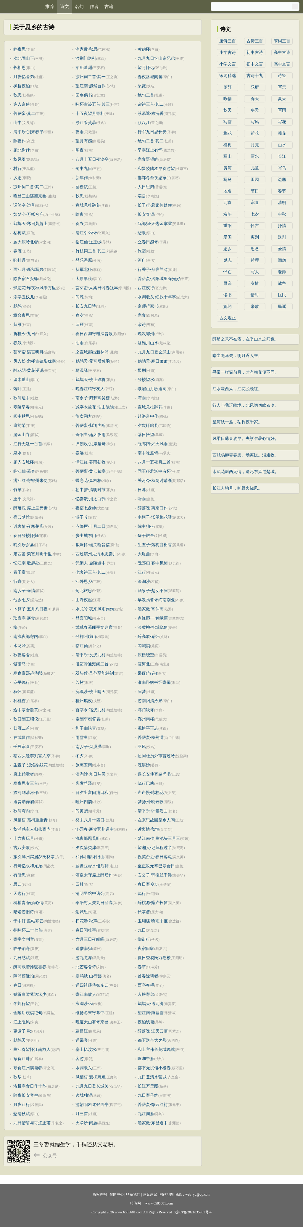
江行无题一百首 (27, 444)
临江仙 (81, 646)
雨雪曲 (81, 737)
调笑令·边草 (24, 205)
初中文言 (254, 64)
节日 (255, 191)
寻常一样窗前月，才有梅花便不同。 (245, 372)
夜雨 (79, 132)
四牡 (79, 884)
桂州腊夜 (83, 701)
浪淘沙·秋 (84, 1003)
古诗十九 (254, 75)
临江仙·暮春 (24, 471)
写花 (282, 122)
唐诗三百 (227, 41)
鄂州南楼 (146, 719)
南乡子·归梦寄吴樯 (92, 398)
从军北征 (83, 269)
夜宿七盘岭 (85, 508)
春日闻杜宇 (85, 930)
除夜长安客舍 (25, 1095)
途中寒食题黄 (25, 710)
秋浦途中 (21, 398)
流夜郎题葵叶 (87, 838)
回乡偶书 (83, 95)
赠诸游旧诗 (23, 912)
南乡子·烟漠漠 (88, 746)
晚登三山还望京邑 (29, 196)
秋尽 (17, 1077)
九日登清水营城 (152, 1077)
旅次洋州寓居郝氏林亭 (34, 857)
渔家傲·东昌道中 (153, 1123)
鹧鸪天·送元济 (151, 1003)
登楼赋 (81, 187)
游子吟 (81, 517)
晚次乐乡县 (23, 545)
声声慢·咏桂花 (151, 792)
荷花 (255, 133)
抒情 (282, 225)
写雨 (282, 110)
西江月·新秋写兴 (28, 269)
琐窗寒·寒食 (24, 618)
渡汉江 (144, 122)
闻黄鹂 (81, 811)
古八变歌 (21, 847)
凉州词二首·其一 (90, 77)
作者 (94, 6)
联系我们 (133, 1194)
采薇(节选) (147, 673)
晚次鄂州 (146, 334)
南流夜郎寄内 (25, 636)
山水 (282, 145)
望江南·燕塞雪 (151, 1013)
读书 (227, 295)
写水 (255, 156)
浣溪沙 (144, 765)
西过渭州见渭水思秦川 (96, 554)
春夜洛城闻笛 (150, 77)
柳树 (227, 145)
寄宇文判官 (23, 939)
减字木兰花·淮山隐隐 (94, 407)
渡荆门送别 (85, 58)
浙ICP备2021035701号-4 (193, 1212)
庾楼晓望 (146, 655)
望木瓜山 (21, 379)
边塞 (282, 179)
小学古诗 (227, 52)
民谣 (282, 306)
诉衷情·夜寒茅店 (28, 526)
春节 (282, 191)
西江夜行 (146, 288)
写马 (227, 179)
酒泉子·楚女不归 (153, 590)
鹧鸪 (17, 306)
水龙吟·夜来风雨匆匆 (94, 609)
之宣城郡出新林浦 (92, 352)
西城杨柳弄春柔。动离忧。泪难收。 (245, 455)
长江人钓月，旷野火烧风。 (237, 488)
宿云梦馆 (21, 517)
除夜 (79, 214)
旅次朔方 (83, 416)
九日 (142, 930)
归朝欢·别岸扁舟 (90, 444)
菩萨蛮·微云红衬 (153, 1104)
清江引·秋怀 (86, 233)
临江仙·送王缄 (88, 242)
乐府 (255, 87)
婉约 (227, 306)
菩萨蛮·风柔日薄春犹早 (96, 288)
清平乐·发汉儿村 (90, 655)
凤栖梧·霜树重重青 (30, 820)
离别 (255, 237)
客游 (79, 1058)
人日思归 (146, 187)
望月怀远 (146, 67)
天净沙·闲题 (86, 1123)
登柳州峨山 (85, 636)
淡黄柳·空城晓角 (153, 627)
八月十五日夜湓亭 (92, 159)
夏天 (282, 99)
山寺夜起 (83, 600)
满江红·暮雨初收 (90, 462)
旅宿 (142, 251)
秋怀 (17, 691)
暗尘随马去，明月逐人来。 (237, 355)
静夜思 (19, 49)
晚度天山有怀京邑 (92, 1022)
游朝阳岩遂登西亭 (92, 1104)
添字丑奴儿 (23, 297)
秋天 (227, 110)
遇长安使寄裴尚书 (154, 774)
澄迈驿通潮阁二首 (92, 664)
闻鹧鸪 (144, 646)
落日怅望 (146, 434)
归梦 (142, 691)
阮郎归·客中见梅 (153, 563)
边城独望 (83, 1095)
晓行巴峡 (146, 783)
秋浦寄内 (21, 811)
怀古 (255, 225)
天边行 (19, 893)
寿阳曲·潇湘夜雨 (90, 434)
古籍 (108, 6)
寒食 (142, 315)
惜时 (255, 295)
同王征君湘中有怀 (154, 471)
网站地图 (166, 1194)
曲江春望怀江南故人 (32, 1049)
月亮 (255, 145)
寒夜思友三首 (25, 783)
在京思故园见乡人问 (156, 820)
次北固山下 (23, 58)
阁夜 (79, 150)
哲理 (255, 260)
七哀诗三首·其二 (90, 572)
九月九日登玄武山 (154, 352)
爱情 (282, 249)
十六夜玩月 (23, 838)
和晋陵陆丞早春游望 (156, 168)
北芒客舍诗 (85, 967)
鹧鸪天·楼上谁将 (90, 379)
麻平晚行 (21, 682)
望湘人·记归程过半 (155, 847)
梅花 (227, 133)
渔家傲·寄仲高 (151, 609)
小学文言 (227, 64)
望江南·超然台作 (90, 86)
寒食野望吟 (148, 159)
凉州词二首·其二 (28, 187)
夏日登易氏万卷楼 (154, 958)
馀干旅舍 (146, 535)
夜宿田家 (146, 948)
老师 (282, 272)
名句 (79, 6)
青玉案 (19, 572)
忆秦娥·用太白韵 (90, 499)
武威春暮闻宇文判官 (94, 627)
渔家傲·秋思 (86, 49)
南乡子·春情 (24, 590)
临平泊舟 (21, 948)
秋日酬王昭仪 (25, 719)
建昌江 (81, 1031)
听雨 (142, 499)
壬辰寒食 (21, 746)
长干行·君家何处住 (155, 205)
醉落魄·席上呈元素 (30, 508)
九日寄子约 (148, 1095)
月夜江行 (21, 1104)
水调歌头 (83, 1068)
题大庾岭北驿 (25, 242)
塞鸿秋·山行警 (88, 976)
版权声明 (100, 1194)
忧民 (282, 295)
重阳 (17, 499)
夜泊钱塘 (146, 1022)
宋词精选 (227, 75)
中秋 (282, 214)
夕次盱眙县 (148, 425)
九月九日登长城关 (92, 1086)
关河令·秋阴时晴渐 (155, 480)
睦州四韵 (83, 802)
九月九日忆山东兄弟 (156, 58)
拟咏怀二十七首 (27, 930)
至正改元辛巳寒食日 (156, 866)
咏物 (227, 99)
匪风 (142, 746)
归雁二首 (21, 728)
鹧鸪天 (19, 1040)
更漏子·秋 (22, 1031)
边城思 (81, 912)
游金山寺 (21, 434)
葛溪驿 (81, 370)
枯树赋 (19, 233)
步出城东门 (85, 535)
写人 (255, 272)
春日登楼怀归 (25, 535)
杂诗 (142, 324)
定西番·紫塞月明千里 (32, 554)
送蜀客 (81, 1040)
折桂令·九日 (24, 334)
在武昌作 (21, 737)
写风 (255, 122)
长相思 (19, 67)
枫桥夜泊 (21, 86)
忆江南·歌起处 (26, 563)
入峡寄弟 (146, 994)
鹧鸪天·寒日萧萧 (153, 361)
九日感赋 (21, 958)
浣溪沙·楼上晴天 (90, 691)
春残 (17, 343)
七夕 (255, 214)
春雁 (17, 251)
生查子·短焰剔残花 (30, 765)
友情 (255, 283)
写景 (282, 87)
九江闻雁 (146, 1114)
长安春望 (146, 214)
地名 (227, 191)
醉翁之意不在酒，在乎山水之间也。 (245, 339)
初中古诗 (254, 52)
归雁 (17, 324)
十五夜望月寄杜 (89, 113)
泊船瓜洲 (83, 67)
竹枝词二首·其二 (90, 251)
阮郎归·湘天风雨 (153, 444)
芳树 (79, 682)
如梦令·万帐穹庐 (28, 214)
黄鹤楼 (144, 49)
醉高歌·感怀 (148, 636)
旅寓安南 (83, 765)
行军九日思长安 (152, 132)
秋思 (17, 95)
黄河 (227, 168)
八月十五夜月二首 (154, 462)
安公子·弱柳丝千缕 (155, 875)
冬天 (255, 110)
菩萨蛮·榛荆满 (151, 737)
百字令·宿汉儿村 (90, 710)
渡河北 (144, 664)
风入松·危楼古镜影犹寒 (34, 361)
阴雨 (79, 343)
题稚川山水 (148, 343)
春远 (79, 453)
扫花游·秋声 (86, 921)
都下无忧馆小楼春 (154, 1068)
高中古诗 (282, 52)
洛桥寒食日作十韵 (29, 1086)
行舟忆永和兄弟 (27, 866)
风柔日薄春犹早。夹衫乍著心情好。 (245, 438)
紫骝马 (19, 664)
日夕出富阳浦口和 (92, 792)
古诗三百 (254, 41)
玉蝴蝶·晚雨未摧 (153, 921)
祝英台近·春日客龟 (155, 857)
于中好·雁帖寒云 (28, 921)
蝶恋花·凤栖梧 (88, 480)
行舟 (17, 581)
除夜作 (19, 141)
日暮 (142, 490)
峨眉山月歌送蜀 (152, 389)
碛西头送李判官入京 (32, 756)
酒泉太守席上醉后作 (94, 875)
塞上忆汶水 (85, 1049)
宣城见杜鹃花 (87, 205)
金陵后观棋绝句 (27, 1013)
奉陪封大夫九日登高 (94, 902)
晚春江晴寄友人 (89, 389)
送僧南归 (83, 948)
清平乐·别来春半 (28, 132)
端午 (227, 214)
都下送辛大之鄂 (152, 1040)
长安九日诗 (85, 306)
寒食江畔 (21, 1058)
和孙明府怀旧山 (89, 857)
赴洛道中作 (148, 416)
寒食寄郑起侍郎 (27, 673)
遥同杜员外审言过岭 (156, 756)
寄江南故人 (85, 994)
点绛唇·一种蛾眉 (153, 618)
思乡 (227, 249)
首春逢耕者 (148, 976)
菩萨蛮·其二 (24, 113)
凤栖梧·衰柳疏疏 (90, 1077)
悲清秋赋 (21, 1114)
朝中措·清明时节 (90, 490)
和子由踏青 (85, 728)
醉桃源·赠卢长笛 (153, 902)
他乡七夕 (21, 600)
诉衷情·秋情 (148, 829)
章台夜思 (21, 315)
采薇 (142, 86)
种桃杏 (19, 701)
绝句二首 (146, 95)
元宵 (227, 202)
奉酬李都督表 (87, 719)
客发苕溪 (83, 783)
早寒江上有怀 (150, 150)
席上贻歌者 (23, 774)
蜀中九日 (83, 168)
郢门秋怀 (146, 710)
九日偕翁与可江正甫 (32, 1123)
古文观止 (227, 318)
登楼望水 (146, 379)
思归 (17, 884)
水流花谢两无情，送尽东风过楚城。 (245, 471)
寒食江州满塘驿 (27, 1068)
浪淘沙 (144, 581)
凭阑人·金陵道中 (90, 563)
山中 (17, 122)
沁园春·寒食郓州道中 (94, 829)
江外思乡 (83, 581)
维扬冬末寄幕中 (89, 1013)
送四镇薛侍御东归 (92, 985)
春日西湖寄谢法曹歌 (94, 334)
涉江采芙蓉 (85, 122)
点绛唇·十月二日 (90, 526)
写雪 (227, 122)
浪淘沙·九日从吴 (90, 774)
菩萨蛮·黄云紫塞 (90, 471)
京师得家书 (148, 306)
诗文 (64, 6)
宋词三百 (282, 41)
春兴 (79, 223)
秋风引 (19, 159)
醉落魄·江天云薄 (153, 1031)
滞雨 (142, 398)
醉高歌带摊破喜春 (29, 967)
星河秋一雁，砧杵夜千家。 (237, 422)
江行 (142, 572)
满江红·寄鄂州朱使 (30, 480)
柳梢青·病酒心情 (28, 902)
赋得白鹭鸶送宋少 (29, 994)
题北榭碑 (21, 150)
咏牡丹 (19, 260)
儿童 (255, 168)
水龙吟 (19, 646)
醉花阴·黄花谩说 (28, 370)
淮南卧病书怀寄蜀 (154, 682)
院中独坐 (146, 526)
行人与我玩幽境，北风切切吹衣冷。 (245, 405)
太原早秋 (83, 278)
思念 (255, 249)
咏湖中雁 (146, 1058)
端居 (142, 196)
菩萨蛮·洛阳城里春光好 (159, 278)
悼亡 (227, 272)
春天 (255, 99)
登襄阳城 (83, 618)
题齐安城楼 (23, 462)
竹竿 (17, 490)
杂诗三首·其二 (151, 104)
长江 (282, 156)
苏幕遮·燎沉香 (151, 113)
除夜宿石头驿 (25, 278)
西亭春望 (146, 985)
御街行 (144, 939)
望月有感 (83, 141)
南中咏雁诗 (148, 453)
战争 (282, 283)
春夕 (79, 315)
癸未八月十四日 (89, 820)
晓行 (142, 893)
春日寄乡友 (148, 884)
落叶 (17, 389)
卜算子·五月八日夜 (30, 609)
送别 (282, 237)
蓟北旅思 (83, 590)
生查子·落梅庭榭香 (155, 545)
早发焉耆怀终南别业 (156, 600)
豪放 (255, 306)
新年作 (81, 178)
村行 (17, 168)
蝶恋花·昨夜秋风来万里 (34, 288)
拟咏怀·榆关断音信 (92, 545)
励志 (227, 260)
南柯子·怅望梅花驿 (155, 517)
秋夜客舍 (21, 655)
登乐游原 (83, 260)
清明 (282, 202)
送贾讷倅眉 (23, 802)
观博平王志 (148, 728)
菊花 (282, 133)
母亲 (227, 283)
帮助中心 (116, 1194)
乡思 (17, 178)
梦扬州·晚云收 (151, 802)
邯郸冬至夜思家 (152, 178)
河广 (142, 260)
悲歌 (142, 233)
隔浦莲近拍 (23, 976)
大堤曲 (144, 554)
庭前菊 (19, 425)
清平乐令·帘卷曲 (153, 811)
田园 (255, 179)
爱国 (227, 237)
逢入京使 (21, 104)
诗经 (282, 75)
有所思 (19, 875)
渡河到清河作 (25, 792)
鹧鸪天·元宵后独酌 (92, 361)
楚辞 (227, 87)
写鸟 (282, 168)
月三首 (81, 1114)
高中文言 (282, 64)
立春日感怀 (148, 242)
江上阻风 (21, 1022)
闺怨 (282, 260)
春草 (142, 967)
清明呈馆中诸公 (89, 893)
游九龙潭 (83, 958)
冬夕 (79, 756)
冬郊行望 (21, 1003)
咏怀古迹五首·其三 (92, 104)
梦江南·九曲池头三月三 (159, 838)
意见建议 (150, 1194)
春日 (17, 985)
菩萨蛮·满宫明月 (28, 352)
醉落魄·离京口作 (153, 508)
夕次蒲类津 (85, 847)
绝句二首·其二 (151, 141)
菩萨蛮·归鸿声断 (90, 425)
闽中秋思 (21, 416)
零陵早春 (21, 407)
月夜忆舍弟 (23, 77)
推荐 (49, 6)
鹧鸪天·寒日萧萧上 (30, 223)
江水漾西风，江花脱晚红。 (237, 389)
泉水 (17, 453)
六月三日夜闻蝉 (89, 939)
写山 (227, 156)
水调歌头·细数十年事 (157, 297)
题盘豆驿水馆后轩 (92, 866)
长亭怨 (144, 912)
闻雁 (79, 297)
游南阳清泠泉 (150, 701)
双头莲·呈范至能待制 (94, 673)
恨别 (142, 370)
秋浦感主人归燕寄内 (32, 829)
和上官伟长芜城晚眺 (156, 1049)
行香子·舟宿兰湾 (153, 269)
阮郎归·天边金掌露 (155, 223)
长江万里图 (148, 1086)
